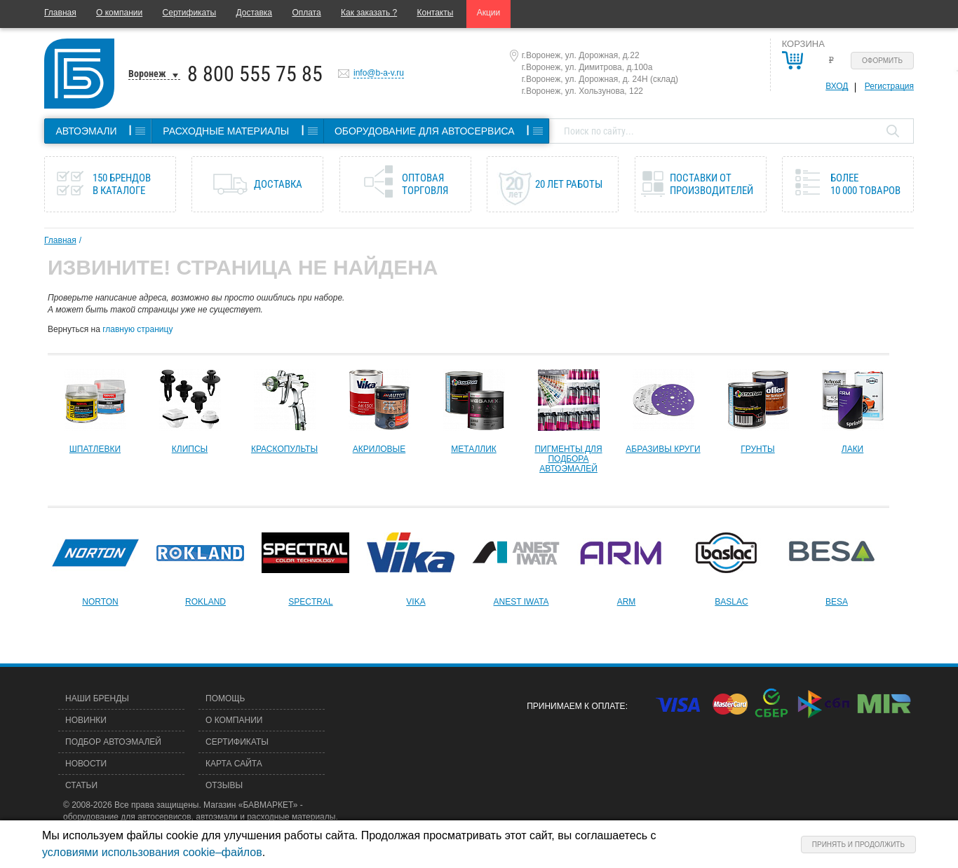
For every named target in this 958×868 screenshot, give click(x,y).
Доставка (254, 13)
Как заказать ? (369, 13)
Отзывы (224, 785)
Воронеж (147, 73)
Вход (836, 86)
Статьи (81, 785)
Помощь (225, 698)
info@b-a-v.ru (378, 73)
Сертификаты (190, 13)
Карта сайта (233, 764)
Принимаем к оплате (576, 706)
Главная (60, 13)
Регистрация (889, 86)
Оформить (882, 60)
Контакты (435, 13)
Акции (489, 13)
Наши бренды (97, 698)
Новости (86, 764)
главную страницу (137, 329)
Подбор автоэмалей (113, 742)
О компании (119, 13)
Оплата (306, 13)
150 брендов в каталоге (122, 184)
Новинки (86, 720)
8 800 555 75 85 (255, 74)
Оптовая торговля (425, 184)
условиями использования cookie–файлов (152, 852)
